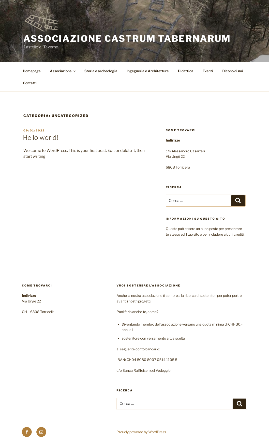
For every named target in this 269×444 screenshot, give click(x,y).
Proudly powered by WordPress (141, 432)
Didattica (185, 71)
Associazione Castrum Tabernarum (127, 38)
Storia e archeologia (100, 71)
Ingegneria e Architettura (148, 71)
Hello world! (40, 137)
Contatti (30, 83)
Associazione (63, 71)
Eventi (208, 71)
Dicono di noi (232, 71)
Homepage (32, 71)
